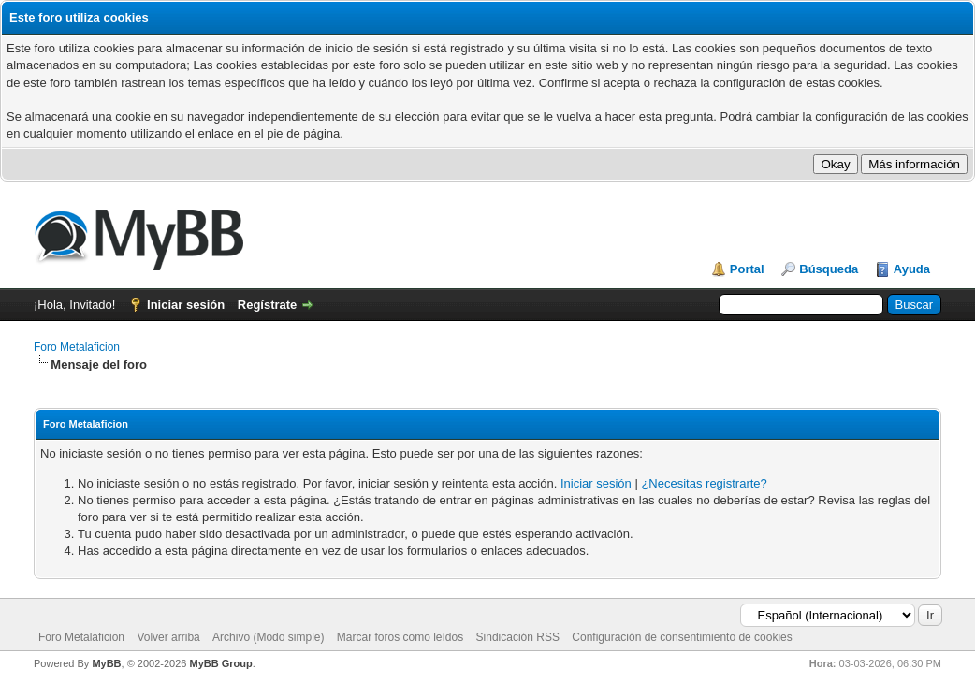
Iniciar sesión (186, 305)
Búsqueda (828, 269)
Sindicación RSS (518, 637)
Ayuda (912, 269)
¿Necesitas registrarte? (703, 483)
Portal (747, 269)
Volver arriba (168, 637)
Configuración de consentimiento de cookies (682, 637)
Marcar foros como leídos (400, 637)
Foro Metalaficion (77, 347)
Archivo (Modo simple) (268, 637)
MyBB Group (220, 663)
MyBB (106, 663)
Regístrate (268, 305)
